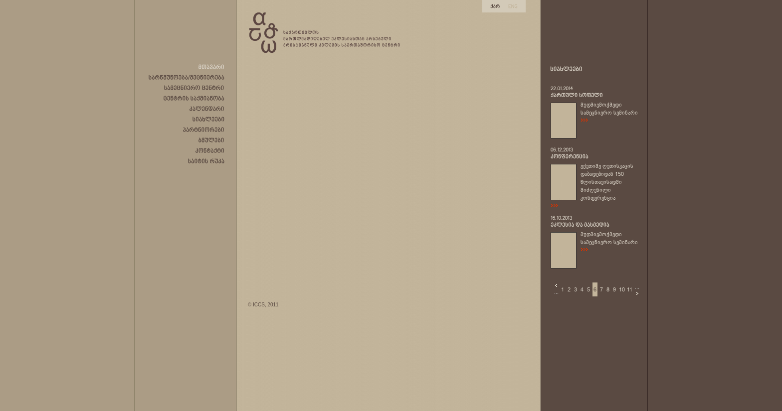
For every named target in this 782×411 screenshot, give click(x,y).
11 (629, 289)
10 (622, 289)
